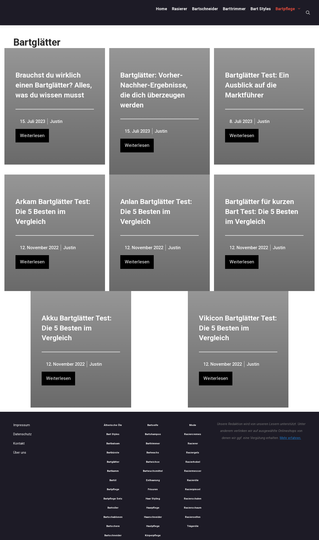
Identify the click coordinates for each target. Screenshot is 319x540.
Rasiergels (192, 452)
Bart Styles (261, 8)
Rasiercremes (192, 434)
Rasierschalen (192, 498)
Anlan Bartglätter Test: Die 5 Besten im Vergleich (156, 211)
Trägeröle (192, 526)
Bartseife (152, 425)
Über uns (19, 453)
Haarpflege (152, 507)
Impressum (21, 425)
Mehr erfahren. (290, 438)
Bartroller (112, 507)
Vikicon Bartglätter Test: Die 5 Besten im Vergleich (238, 328)
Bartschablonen (113, 517)
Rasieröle (192, 480)
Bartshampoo (153, 434)
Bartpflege (289, 8)
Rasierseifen (192, 517)
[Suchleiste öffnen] (307, 12)
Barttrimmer (234, 8)
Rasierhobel (192, 461)
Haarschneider (153, 517)
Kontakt (19, 443)
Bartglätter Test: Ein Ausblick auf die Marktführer (257, 85)
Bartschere (113, 526)
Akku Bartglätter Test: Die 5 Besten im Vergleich (77, 328)
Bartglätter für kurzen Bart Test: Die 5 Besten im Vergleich (261, 211)
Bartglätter (113, 461)
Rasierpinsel (192, 489)
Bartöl (112, 480)
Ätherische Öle (113, 425)
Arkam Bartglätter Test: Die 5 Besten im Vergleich (53, 211)
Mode (192, 425)
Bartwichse (153, 461)
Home (161, 8)
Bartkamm (113, 471)
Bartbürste (113, 452)
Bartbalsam (113, 443)
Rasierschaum (192, 507)
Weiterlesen (32, 135)
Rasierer (179, 8)
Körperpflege (153, 535)
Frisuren (153, 489)
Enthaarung (153, 480)
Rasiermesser (192, 471)
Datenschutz (22, 434)
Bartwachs (152, 452)
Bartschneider (205, 8)
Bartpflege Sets (112, 498)
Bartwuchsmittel (153, 471)
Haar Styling (153, 498)
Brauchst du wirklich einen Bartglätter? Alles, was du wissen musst (54, 85)
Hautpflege (153, 526)
